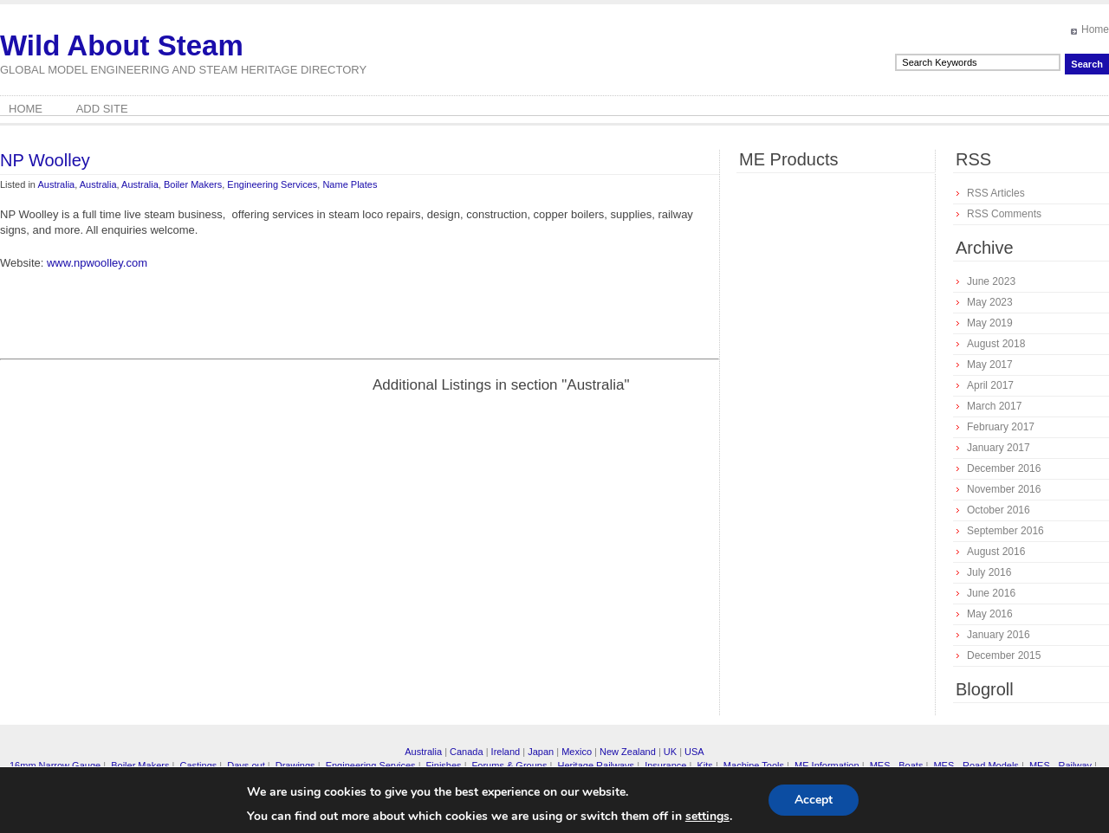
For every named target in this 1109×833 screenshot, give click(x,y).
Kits (704, 765)
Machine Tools (753, 765)
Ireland (506, 751)
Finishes (444, 765)
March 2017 (994, 406)
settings (707, 816)
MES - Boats (897, 765)
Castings (198, 765)
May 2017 (990, 364)
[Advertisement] (145, 497)
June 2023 (991, 281)
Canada (466, 751)
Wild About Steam (121, 45)
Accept (813, 799)
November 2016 (1004, 489)
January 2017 (998, 448)
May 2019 (990, 323)
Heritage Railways (595, 765)
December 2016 (1004, 468)
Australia (56, 184)
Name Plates (349, 184)
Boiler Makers (193, 184)
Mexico (576, 751)
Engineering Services (272, 184)
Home (1095, 29)
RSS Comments (1004, 214)
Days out (245, 765)
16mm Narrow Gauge (55, 765)
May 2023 (990, 302)
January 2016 (998, 635)
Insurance (665, 765)
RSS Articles (996, 193)
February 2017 (1000, 427)
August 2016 (996, 552)
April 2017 (990, 385)
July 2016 (989, 572)
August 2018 (996, 344)
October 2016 (998, 510)
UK (670, 751)
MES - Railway (1060, 765)
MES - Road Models (975, 765)
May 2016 (990, 614)
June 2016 (991, 593)
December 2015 (1004, 655)
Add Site (102, 108)
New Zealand (628, 751)
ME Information (826, 765)
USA (694, 751)
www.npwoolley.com (97, 262)
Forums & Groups (510, 765)
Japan (541, 751)
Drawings (295, 765)
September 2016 (1005, 531)
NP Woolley (45, 160)
